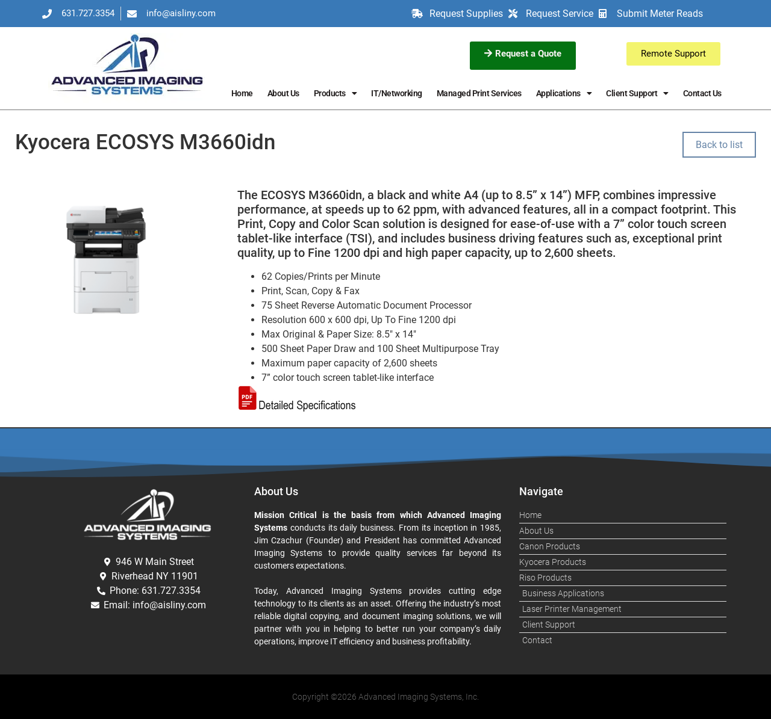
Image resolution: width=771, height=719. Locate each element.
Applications (564, 93)
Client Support (637, 93)
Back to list (719, 144)
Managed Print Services (479, 93)
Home (242, 93)
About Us (283, 93)
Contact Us (702, 93)
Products (335, 93)
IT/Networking (396, 93)
